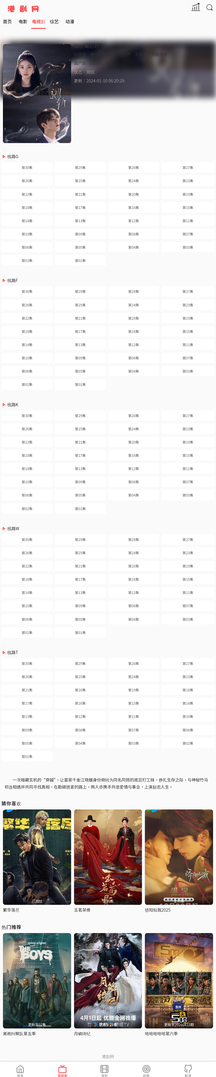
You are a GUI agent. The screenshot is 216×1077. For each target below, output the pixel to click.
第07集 (187, 233)
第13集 (80, 220)
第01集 (80, 260)
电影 (23, 21)
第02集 (26, 260)
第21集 (80, 194)
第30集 (26, 167)
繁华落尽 (11, 910)
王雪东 (141, 54)
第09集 (80, 233)
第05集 (80, 247)
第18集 (26, 207)
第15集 (187, 207)
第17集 (80, 207)
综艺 (54, 21)
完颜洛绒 (159, 54)
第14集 (26, 220)
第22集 (26, 194)
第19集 (187, 194)
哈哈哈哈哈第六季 (161, 1033)
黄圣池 (108, 54)
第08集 (133, 233)
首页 (7, 21)
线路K (12, 404)
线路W (13, 528)
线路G (13, 156)
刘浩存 (80, 54)
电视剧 (38, 21)
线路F (12, 280)
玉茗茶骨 (82, 910)
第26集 (26, 180)
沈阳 (108, 63)
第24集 (133, 180)
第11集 (187, 220)
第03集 (187, 247)
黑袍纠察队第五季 (19, 1033)
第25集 (80, 180)
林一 (94, 54)
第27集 (187, 167)
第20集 (133, 194)
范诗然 (124, 54)
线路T (12, 652)
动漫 (70, 21)
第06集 (26, 247)
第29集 (80, 167)
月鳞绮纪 (82, 1033)
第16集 (133, 207)
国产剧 (80, 63)
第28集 (133, 167)
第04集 (133, 247)
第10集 (26, 233)
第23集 (187, 180)
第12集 (133, 220)
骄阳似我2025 (157, 910)
